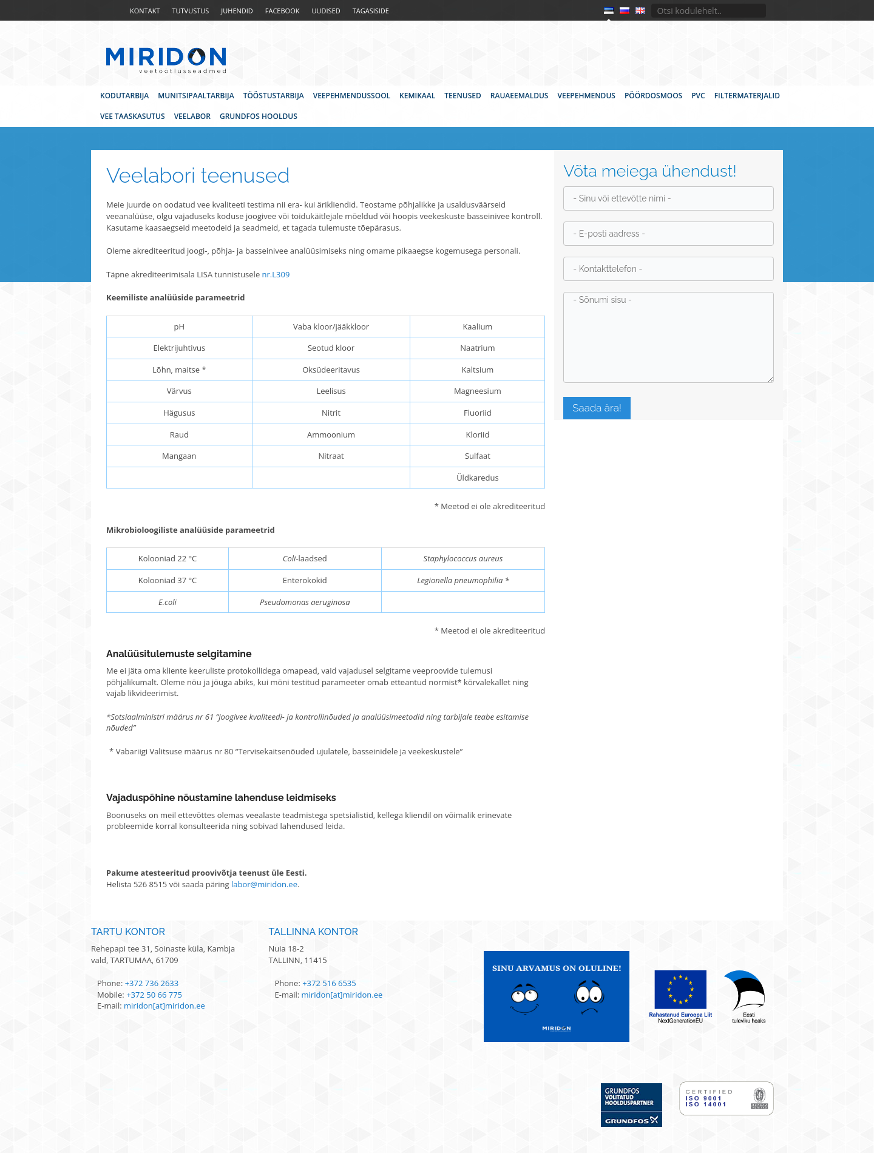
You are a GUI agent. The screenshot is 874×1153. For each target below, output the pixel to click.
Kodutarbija (124, 95)
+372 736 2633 (152, 983)
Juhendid (237, 10)
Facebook (282, 10)
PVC (698, 95)
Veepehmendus (586, 95)
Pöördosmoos (653, 95)
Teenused (462, 95)
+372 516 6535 (329, 983)
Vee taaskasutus (132, 116)
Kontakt (145, 10)
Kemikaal (417, 95)
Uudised (325, 10)
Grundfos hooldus (258, 116)
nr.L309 (276, 274)
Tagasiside (371, 10)
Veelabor (192, 116)
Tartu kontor (128, 932)
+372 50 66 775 (154, 994)
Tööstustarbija (273, 95)
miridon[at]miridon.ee (164, 1005)
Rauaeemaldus (519, 95)
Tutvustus (190, 10)
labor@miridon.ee (264, 884)
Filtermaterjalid (747, 95)
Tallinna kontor (314, 932)
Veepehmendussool (351, 95)
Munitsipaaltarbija (196, 95)
